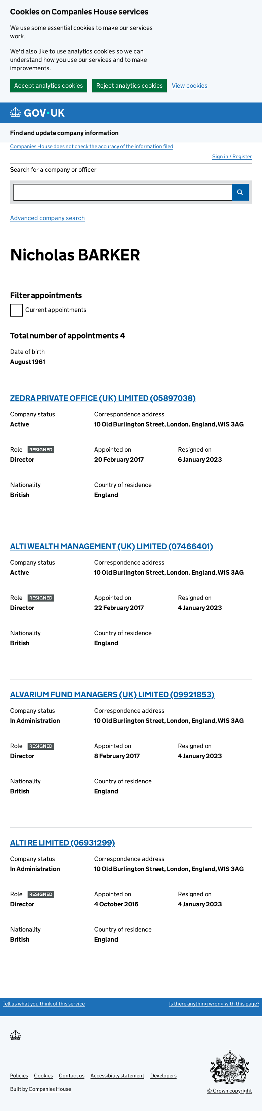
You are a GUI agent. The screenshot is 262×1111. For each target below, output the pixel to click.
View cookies (190, 85)
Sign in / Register (232, 156)
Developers (163, 1075)
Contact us (71, 1075)
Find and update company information (64, 133)
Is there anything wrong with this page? (214, 1003)
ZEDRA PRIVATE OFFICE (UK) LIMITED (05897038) (103, 398)
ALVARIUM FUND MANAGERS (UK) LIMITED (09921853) (112, 694)
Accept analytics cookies (48, 85)
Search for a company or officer (53, 169)
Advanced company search (47, 218)
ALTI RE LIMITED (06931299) (62, 843)
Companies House (50, 1089)
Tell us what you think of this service (44, 1003)
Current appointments (48, 311)
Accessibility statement (117, 1075)
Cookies (43, 1075)
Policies (19, 1075)
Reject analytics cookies (129, 85)
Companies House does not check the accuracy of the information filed (91, 146)
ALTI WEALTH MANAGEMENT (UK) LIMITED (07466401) (111, 546)
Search (240, 192)
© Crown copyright (229, 1090)
